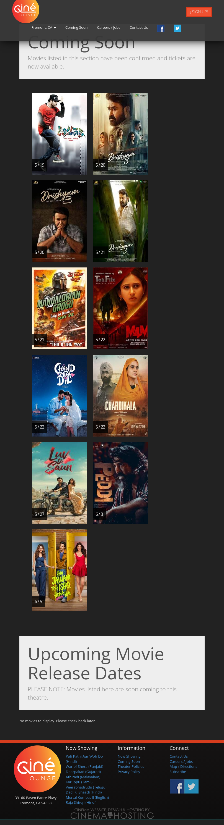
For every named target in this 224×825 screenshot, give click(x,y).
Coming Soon (102, 28)
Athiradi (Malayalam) (83, 776)
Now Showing (129, 756)
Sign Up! (199, 11)
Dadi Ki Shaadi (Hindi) (84, 792)
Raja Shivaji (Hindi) (81, 802)
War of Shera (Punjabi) (84, 766)
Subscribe (178, 771)
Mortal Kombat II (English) (87, 797)
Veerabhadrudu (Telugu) (86, 787)
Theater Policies (131, 766)
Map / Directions (183, 766)
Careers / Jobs (134, 28)
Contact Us (165, 28)
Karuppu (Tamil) (79, 781)
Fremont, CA (69, 28)
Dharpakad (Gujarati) (83, 771)
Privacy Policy (129, 771)
